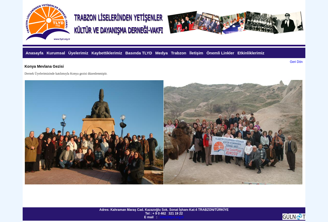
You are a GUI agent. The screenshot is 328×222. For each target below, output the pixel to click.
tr (183, 217)
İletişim (196, 53)
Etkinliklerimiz (250, 53)
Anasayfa (34, 53)
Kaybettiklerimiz (106, 53)
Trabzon (178, 53)
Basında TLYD (138, 53)
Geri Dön (296, 62)
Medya (161, 53)
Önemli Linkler (220, 53)
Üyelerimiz (78, 53)
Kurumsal (56, 53)
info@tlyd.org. (171, 217)
